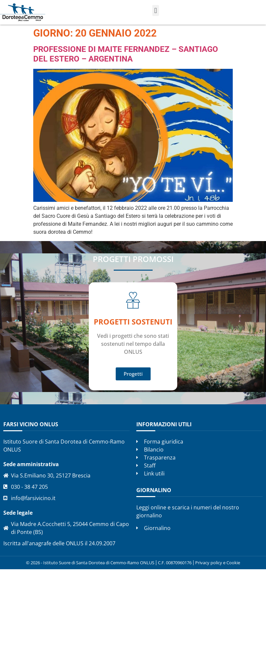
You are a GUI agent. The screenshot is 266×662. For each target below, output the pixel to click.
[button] (155, 10)
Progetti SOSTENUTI (133, 322)
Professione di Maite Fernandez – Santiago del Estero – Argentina (125, 54)
